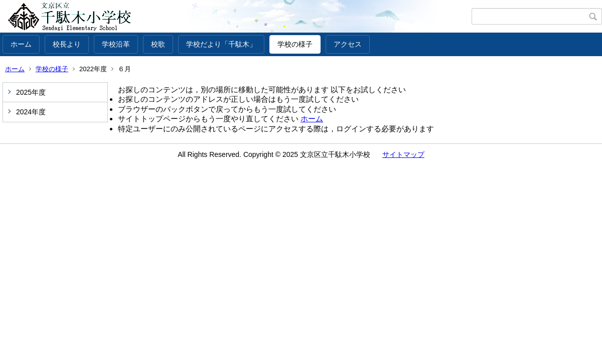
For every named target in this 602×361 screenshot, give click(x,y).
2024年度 (31, 112)
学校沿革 (116, 44)
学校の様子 (295, 44)
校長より (67, 44)
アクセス (348, 44)
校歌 (158, 44)
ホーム (21, 44)
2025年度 (31, 92)
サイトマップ (403, 154)
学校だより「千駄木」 (221, 44)
